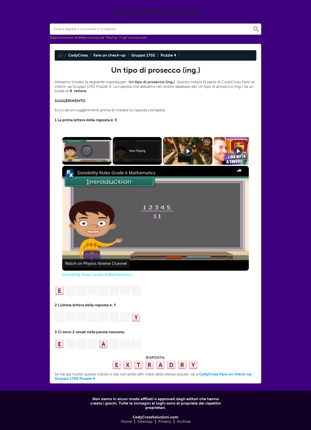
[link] (70, 173)
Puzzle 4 (168, 55)
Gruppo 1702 (143, 55)
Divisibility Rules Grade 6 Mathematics (116, 172)
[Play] (188, 151)
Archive (183, 421)
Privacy (164, 421)
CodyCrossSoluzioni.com (155, 417)
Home (126, 421)
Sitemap (145, 421)
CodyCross (78, 55)
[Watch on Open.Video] (96, 263)
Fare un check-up (109, 55)
